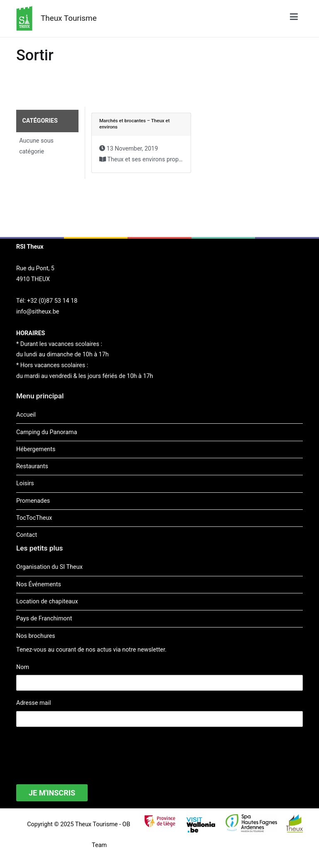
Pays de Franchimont (44, 618)
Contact (26, 534)
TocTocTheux (34, 517)
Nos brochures (35, 636)
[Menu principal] (294, 18)
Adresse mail (33, 702)
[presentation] (79, 750)
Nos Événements (38, 584)
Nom (22, 667)
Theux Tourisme (69, 18)
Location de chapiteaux (47, 601)
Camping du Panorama (46, 432)
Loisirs (25, 483)
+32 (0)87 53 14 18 (52, 300)
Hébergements (35, 449)
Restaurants (32, 466)
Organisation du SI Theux (49, 567)
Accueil (26, 414)
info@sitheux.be (37, 311)
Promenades (33, 500)
